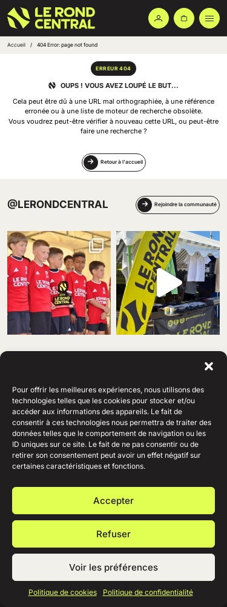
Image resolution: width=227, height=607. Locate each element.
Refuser (113, 534)
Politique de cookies (62, 592)
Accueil (16, 45)
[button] (209, 366)
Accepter (113, 500)
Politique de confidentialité (148, 592)
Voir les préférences (113, 567)
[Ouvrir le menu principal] (209, 18)
